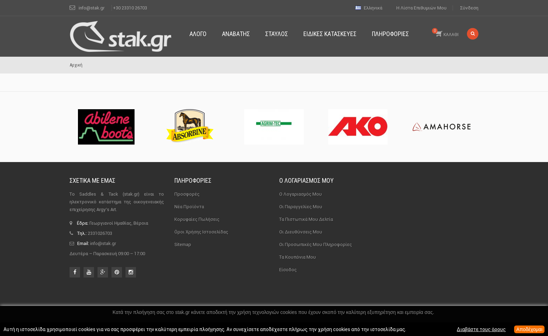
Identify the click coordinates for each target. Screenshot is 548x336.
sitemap (182, 244)
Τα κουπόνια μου (297, 257)
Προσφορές (187, 194)
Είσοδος (288, 270)
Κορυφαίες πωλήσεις (196, 219)
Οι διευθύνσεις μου (300, 232)
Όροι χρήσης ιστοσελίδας (201, 232)
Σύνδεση (469, 7)
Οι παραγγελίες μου (300, 207)
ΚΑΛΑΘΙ (445, 32)
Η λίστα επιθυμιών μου (421, 7)
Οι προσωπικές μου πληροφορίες (315, 244)
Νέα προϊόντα (189, 207)
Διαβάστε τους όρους (481, 329)
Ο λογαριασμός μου (306, 180)
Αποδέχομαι (529, 329)
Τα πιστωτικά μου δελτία (306, 219)
